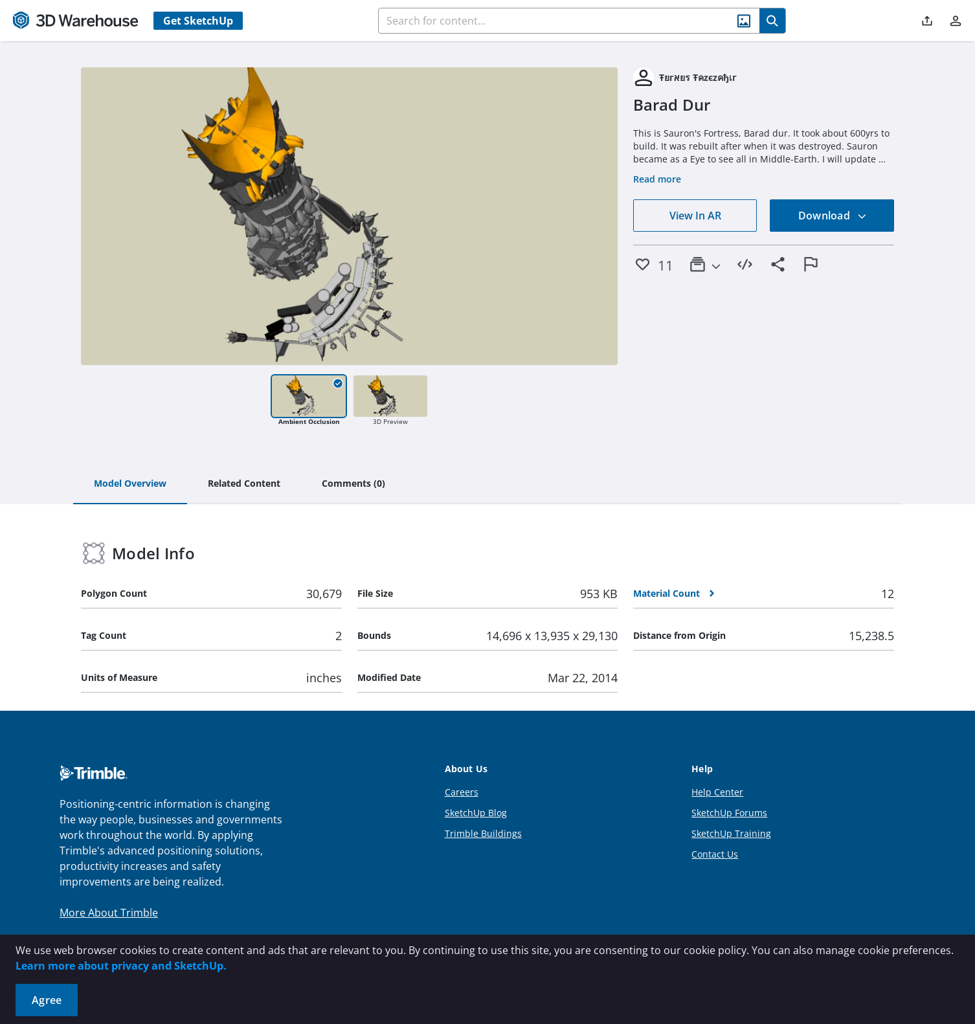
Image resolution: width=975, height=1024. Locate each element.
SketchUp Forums (729, 813)
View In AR (695, 215)
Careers (461, 792)
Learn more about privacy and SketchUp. (121, 966)
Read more (657, 179)
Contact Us (714, 854)
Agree (47, 1000)
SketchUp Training (731, 833)
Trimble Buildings (483, 833)
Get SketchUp (198, 21)
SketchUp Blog (476, 813)
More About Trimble (109, 913)
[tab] (130, 484)
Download (832, 215)
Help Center (717, 792)
